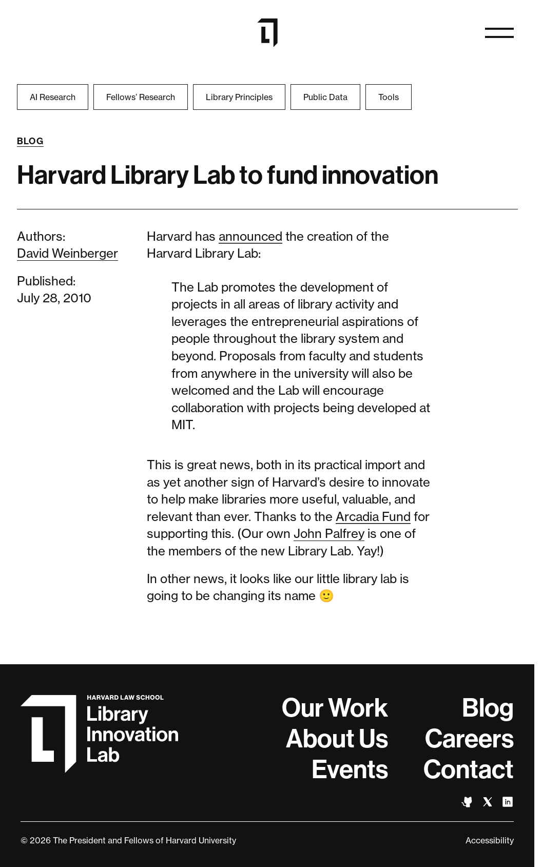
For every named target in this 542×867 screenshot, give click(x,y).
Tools (388, 97)
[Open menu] (499, 32)
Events (350, 769)
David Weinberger (67, 253)
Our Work (335, 707)
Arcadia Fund (373, 516)
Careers (469, 738)
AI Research (52, 97)
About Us (337, 738)
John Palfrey (329, 533)
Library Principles (239, 97)
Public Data (325, 97)
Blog (30, 141)
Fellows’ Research (140, 97)
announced (250, 236)
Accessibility (490, 840)
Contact (468, 769)
